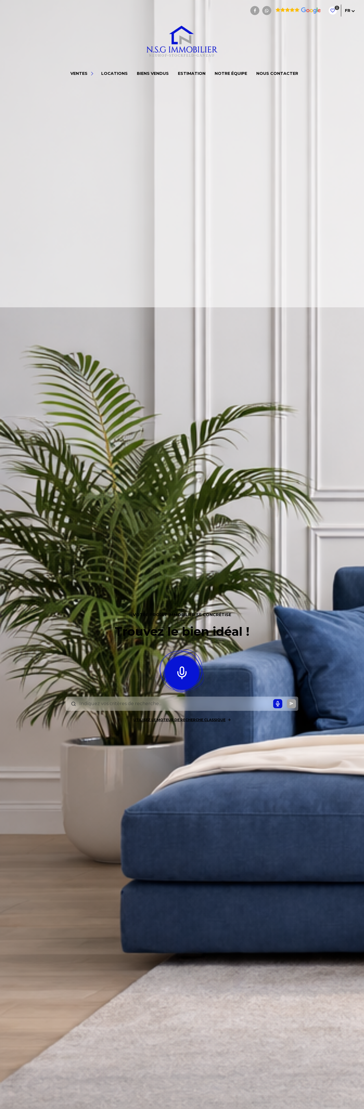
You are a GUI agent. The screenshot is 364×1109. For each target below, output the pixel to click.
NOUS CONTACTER (277, 73)
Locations (114, 73)
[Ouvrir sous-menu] (93, 73)
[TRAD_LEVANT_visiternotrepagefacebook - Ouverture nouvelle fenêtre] (254, 10)
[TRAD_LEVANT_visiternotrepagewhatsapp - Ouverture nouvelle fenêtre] (266, 10)
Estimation (192, 73)
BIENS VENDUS (153, 73)
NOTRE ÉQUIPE (231, 73)
